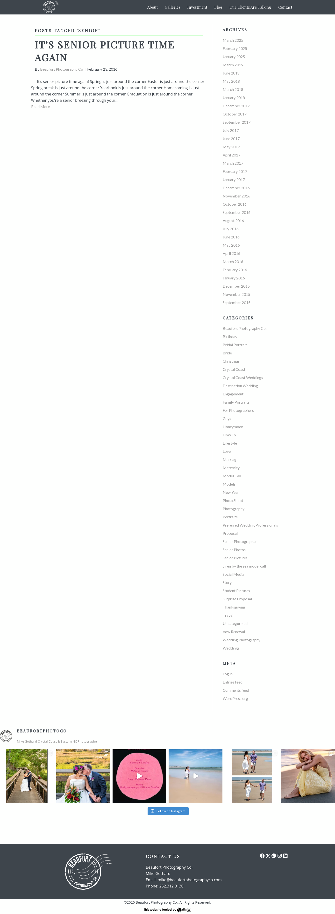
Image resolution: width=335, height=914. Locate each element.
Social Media (233, 574)
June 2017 (231, 138)
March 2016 (233, 261)
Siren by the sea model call (244, 566)
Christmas (231, 361)
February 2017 (235, 171)
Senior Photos (234, 549)
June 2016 (231, 237)
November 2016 (236, 196)
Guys (227, 418)
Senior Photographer (240, 541)
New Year (231, 492)
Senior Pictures (235, 557)
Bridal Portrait (235, 344)
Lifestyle (230, 443)
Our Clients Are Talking (250, 7)
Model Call (232, 476)
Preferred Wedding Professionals (250, 525)
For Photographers (238, 410)
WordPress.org (235, 698)
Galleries (172, 7)
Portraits (230, 517)
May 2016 (231, 245)
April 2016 (231, 253)
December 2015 (236, 286)
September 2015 (236, 302)
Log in (228, 673)
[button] (262, 855)
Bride (227, 353)
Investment (197, 7)
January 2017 (234, 179)
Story (227, 582)
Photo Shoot (233, 500)
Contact (285, 7)
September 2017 (236, 122)
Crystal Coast (234, 369)
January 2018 (234, 97)
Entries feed (232, 682)
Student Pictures (236, 590)
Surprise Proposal (237, 598)
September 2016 (236, 212)
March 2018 (233, 89)
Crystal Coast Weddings (243, 377)
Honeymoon (233, 426)
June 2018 (231, 73)
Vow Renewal (234, 631)
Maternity (231, 467)
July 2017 (231, 130)
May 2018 (231, 81)
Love (227, 451)
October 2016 (235, 204)
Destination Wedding (240, 385)
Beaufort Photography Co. (244, 328)
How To (229, 435)
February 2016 (235, 269)
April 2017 (231, 155)
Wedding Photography (241, 639)
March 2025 (233, 40)
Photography (233, 508)
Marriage (230, 459)
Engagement (233, 394)
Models (229, 484)
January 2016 (234, 278)
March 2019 (233, 64)
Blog (218, 7)
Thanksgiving (234, 607)
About (152, 7)
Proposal (230, 533)
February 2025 (235, 48)
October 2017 (235, 114)
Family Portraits (236, 402)
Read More (40, 106)
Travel (228, 615)
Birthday (230, 336)
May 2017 (231, 146)
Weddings (231, 648)
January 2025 (234, 56)
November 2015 (236, 294)
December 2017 (236, 105)
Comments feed (236, 690)
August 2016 (233, 220)
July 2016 (231, 228)
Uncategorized (235, 623)
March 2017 (233, 163)
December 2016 (236, 187)
